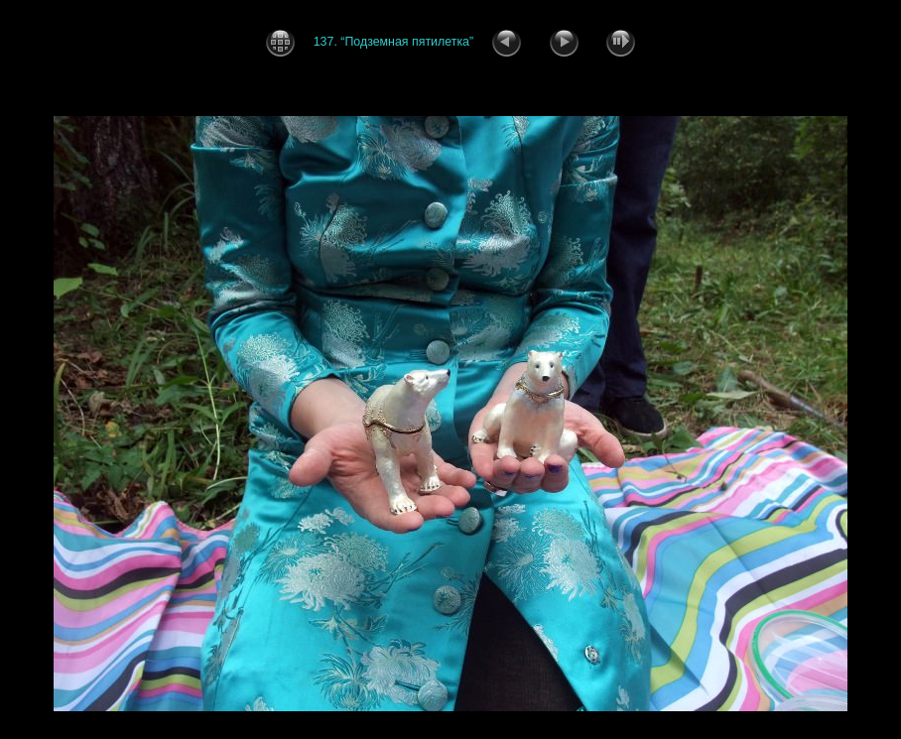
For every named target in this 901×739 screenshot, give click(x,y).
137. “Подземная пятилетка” (399, 41)
